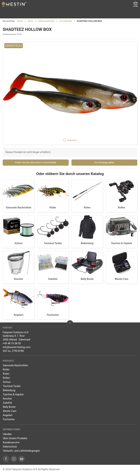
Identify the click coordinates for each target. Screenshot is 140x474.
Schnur (19, 243)
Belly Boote (87, 279)
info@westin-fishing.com (16, 347)
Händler (7, 434)
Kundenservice (11, 442)
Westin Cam (121, 279)
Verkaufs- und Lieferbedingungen (21, 450)
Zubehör (53, 279)
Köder (30, 21)
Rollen (121, 207)
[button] (70, 93)
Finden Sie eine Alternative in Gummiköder (35, 162)
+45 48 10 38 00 (12, 343)
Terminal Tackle (53, 243)
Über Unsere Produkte (15, 438)
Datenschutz (10, 446)
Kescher (18, 279)
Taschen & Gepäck (121, 243)
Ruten (87, 207)
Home (20, 21)
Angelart (18, 314)
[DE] (14, 4)
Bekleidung (87, 243)
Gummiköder (65, 21)
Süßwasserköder (46, 21)
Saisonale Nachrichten (18, 207)
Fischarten (53, 314)
